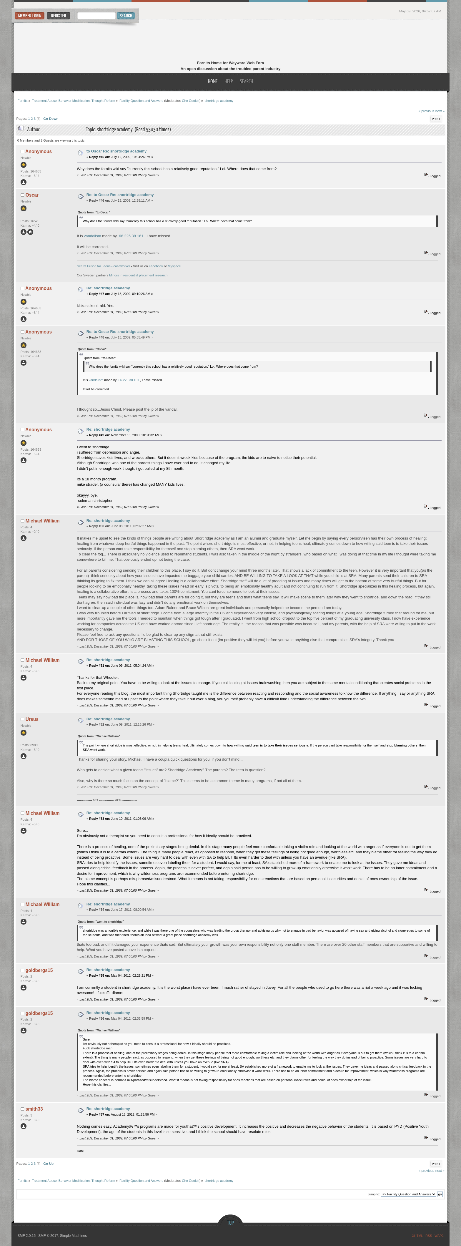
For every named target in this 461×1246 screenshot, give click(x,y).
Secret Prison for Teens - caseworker (103, 266)
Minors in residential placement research (138, 275)
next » (440, 111)
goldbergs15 (39, 970)
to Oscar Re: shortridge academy (116, 151)
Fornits (230, 40)
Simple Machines (73, 1236)
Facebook (156, 266)
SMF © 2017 (48, 1236)
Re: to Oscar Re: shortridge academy (120, 195)
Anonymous (38, 151)
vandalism (92, 236)
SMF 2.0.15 (26, 1236)
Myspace (174, 266)
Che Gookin (190, 100)
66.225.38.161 (131, 236)
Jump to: (374, 1194)
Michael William (43, 520)
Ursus (32, 719)
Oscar (32, 195)
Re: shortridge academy (108, 288)
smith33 (34, 1108)
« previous (426, 111)
